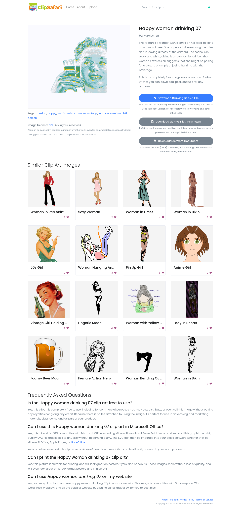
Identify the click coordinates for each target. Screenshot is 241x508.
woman (104, 113)
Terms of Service (204, 499)
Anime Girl (182, 267)
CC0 (52, 125)
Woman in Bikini (187, 212)
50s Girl (36, 267)
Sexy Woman (89, 212)
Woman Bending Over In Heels (151, 378)
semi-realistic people (72, 113)
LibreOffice (78, 442)
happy (52, 113)
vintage (92, 113)
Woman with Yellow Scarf (147, 323)
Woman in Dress (139, 212)
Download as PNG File (176, 122)
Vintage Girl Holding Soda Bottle (57, 323)
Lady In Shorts (185, 323)
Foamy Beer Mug (44, 378)
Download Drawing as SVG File (176, 98)
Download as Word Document (176, 141)
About (81, 7)
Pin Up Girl (134, 267)
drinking (41, 113)
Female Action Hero (94, 378)
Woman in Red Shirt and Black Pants (61, 212)
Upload (92, 7)
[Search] (172, 7)
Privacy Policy (187, 499)
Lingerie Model (90, 323)
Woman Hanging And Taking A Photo (109, 267)
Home (70, 7)
